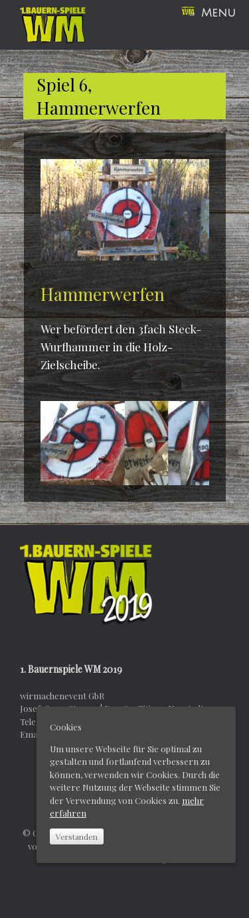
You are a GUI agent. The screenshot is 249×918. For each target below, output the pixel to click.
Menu (208, 13)
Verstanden (77, 836)
